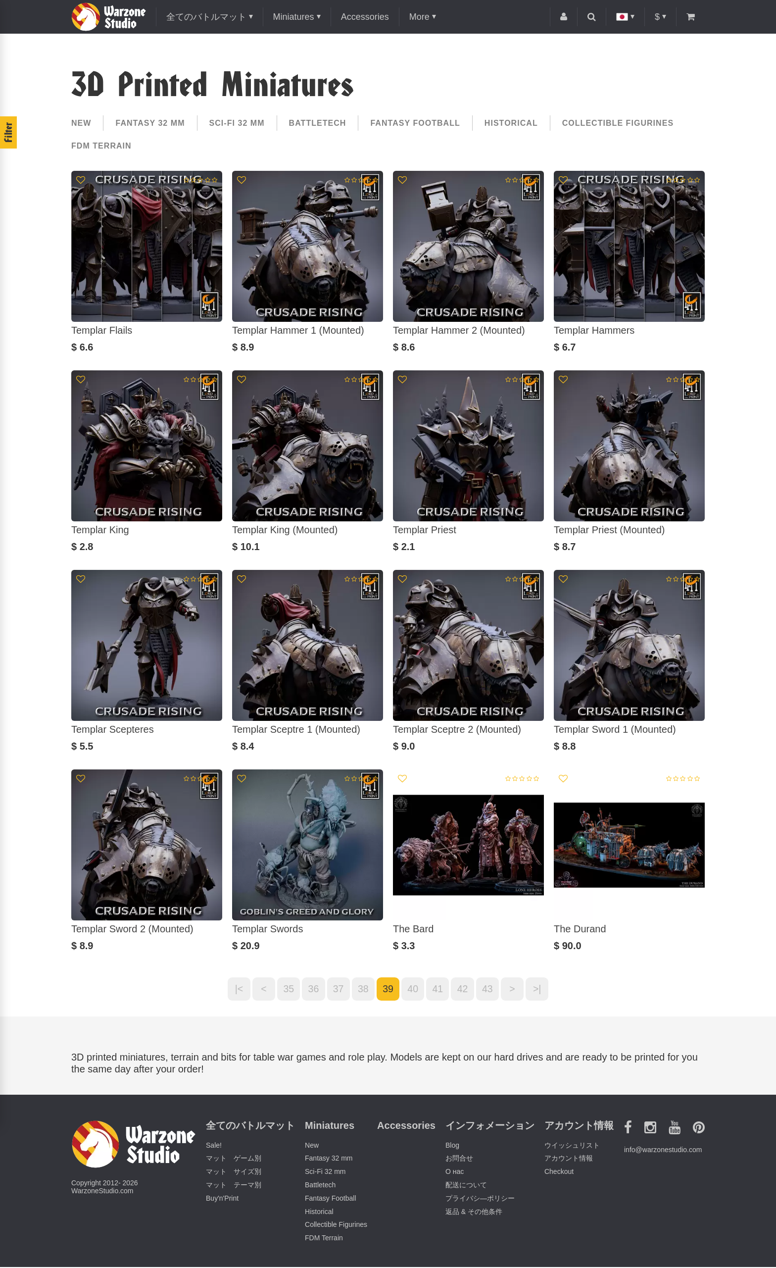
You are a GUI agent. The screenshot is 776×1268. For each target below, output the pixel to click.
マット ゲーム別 (233, 1159)
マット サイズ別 (233, 1172)
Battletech (317, 123)
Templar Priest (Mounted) (609, 529)
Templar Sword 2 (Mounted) (132, 928)
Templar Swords (267, 928)
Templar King (100, 529)
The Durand (580, 928)
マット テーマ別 (233, 1186)
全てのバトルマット (206, 17)
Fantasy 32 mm (150, 123)
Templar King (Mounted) (285, 529)
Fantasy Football (415, 123)
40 (413, 989)
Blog (452, 1146)
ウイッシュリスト (572, 1146)
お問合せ (459, 1159)
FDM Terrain (101, 146)
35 (285, 989)
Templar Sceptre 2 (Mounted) (457, 729)
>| (542, 989)
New (81, 123)
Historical (511, 123)
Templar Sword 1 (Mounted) (615, 729)
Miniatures (293, 17)
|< (234, 989)
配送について (466, 1186)
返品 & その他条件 (473, 1212)
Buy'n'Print (222, 1199)
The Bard (413, 928)
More (419, 17)
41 (439, 989)
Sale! (214, 1146)
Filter (8, 132)
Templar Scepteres (112, 729)
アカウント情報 (568, 1159)
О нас (454, 1172)
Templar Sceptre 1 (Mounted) (296, 729)
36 (310, 989)
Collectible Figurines (618, 123)
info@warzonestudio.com (663, 1151)
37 (336, 989)
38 (362, 989)
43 (490, 989)
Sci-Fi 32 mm (237, 123)
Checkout (559, 1172)
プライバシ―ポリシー (480, 1199)
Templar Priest (424, 529)
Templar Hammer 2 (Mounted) (459, 330)
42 (465, 989)
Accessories (365, 17)
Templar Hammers (594, 330)
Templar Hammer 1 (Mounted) (298, 330)
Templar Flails (101, 330)
